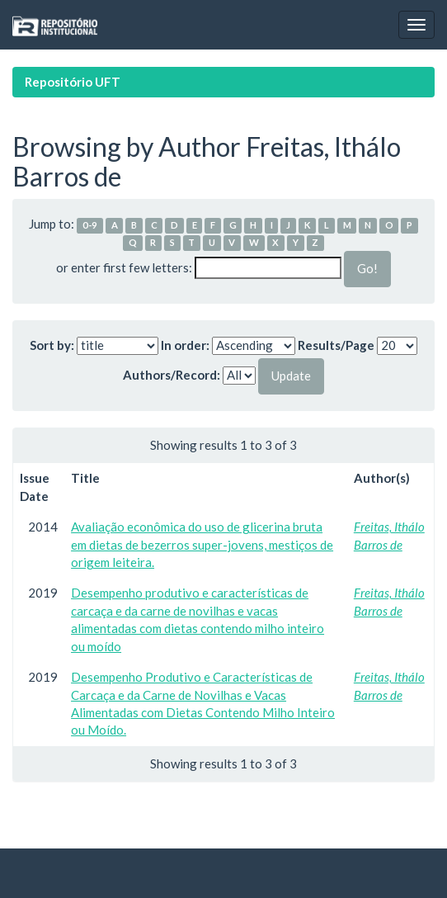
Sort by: (52, 345)
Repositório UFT (72, 81)
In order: (185, 345)
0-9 (89, 225)
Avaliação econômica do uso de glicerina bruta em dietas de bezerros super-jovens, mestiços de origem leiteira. (202, 544)
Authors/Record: (171, 374)
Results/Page (336, 345)
